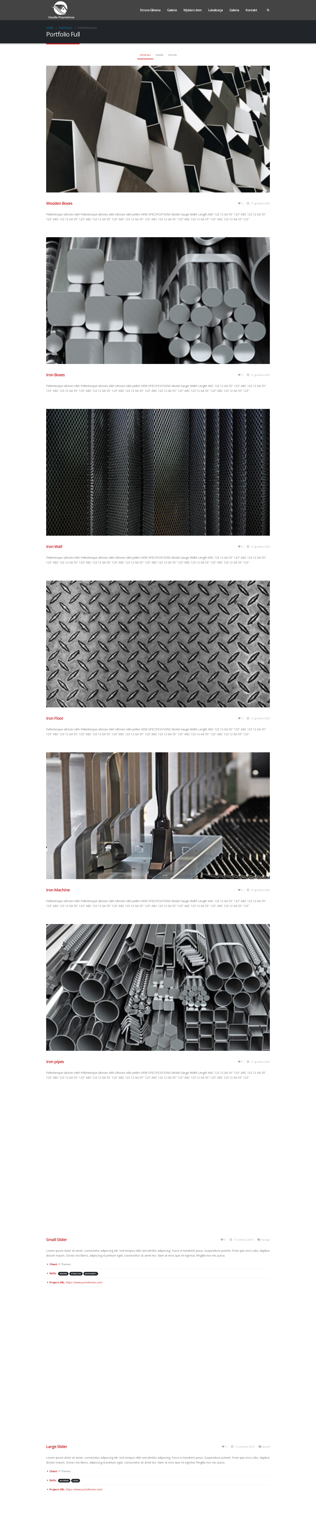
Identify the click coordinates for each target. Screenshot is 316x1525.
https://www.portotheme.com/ (84, 1282)
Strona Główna (150, 10)
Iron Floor (54, 718)
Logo (75, 1480)
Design (172, 54)
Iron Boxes (55, 374)
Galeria (172, 10)
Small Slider (56, 1239)
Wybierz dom (192, 10)
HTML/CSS (76, 1273)
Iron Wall (54, 546)
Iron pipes (55, 1061)
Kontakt (251, 10)
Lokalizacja (215, 10)
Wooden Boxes (59, 203)
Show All (145, 54)
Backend (64, 1480)
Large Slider (56, 1446)
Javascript (91, 1273)
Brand (159, 54)
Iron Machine (58, 890)
